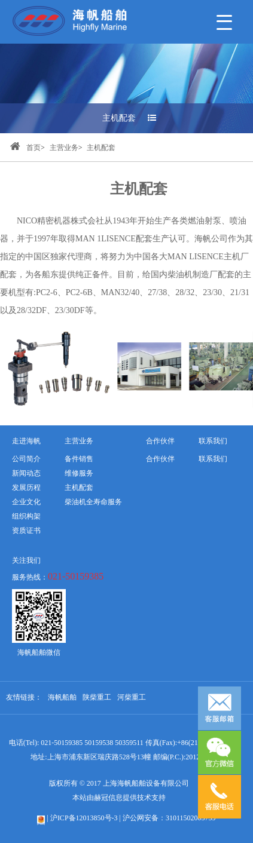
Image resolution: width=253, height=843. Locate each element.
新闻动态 (26, 473)
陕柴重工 (97, 697)
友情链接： (24, 697)
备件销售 (79, 459)
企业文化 (26, 502)
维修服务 (79, 473)
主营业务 (64, 147)
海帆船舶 (62, 697)
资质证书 (26, 530)
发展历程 (26, 487)
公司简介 (26, 459)
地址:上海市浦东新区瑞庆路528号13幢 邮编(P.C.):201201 (119, 757)
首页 (25, 147)
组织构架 (26, 516)
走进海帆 (26, 441)
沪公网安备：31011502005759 (169, 818)
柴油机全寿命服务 (93, 502)
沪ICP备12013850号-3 (84, 818)
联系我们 (213, 459)
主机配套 (129, 118)
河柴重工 (131, 697)
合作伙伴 (160, 459)
